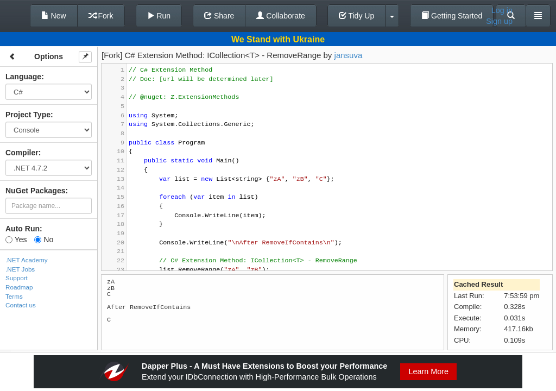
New (53, 15)
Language (23, 76)
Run (159, 15)
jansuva (348, 55)
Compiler (22, 152)
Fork (101, 15)
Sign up (499, 21)
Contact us (20, 304)
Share (219, 15)
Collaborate (280, 15)
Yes (16, 239)
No (43, 239)
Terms (14, 296)
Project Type (27, 114)
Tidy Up (356, 15)
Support (16, 277)
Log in (502, 10)
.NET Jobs (20, 269)
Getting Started (451, 15)
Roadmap (19, 287)
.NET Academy (26, 259)
